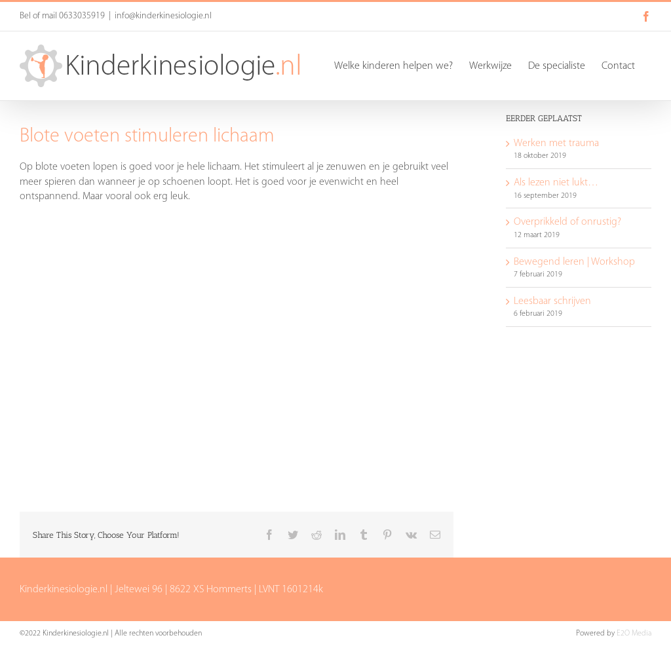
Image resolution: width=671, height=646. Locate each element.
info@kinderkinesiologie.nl (163, 16)
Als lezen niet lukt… (556, 183)
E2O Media (634, 633)
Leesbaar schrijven (552, 301)
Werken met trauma (556, 143)
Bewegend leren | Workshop (574, 262)
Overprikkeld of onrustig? (567, 222)
